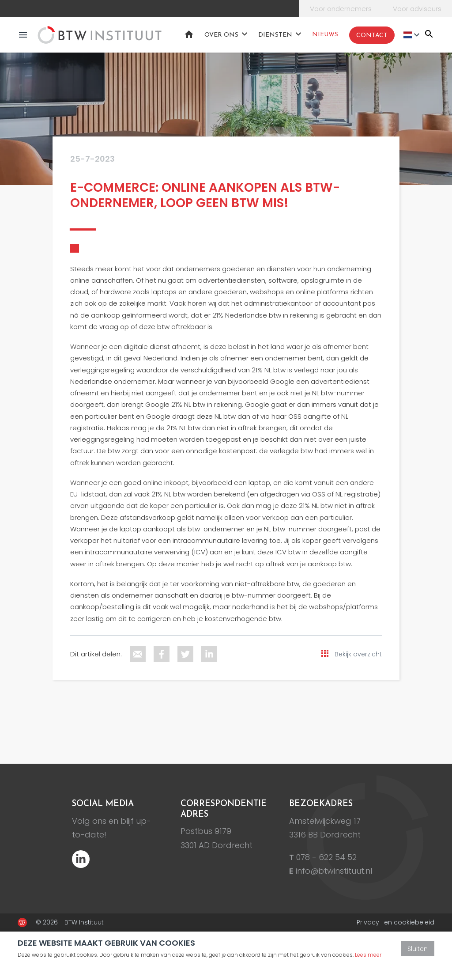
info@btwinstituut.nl (334, 870)
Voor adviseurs (417, 8)
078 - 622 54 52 (326, 857)
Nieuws (325, 34)
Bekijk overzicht (358, 654)
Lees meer (368, 954)
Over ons (221, 35)
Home (189, 34)
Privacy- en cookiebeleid (395, 922)
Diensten (275, 35)
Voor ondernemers (341, 8)
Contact (372, 35)
